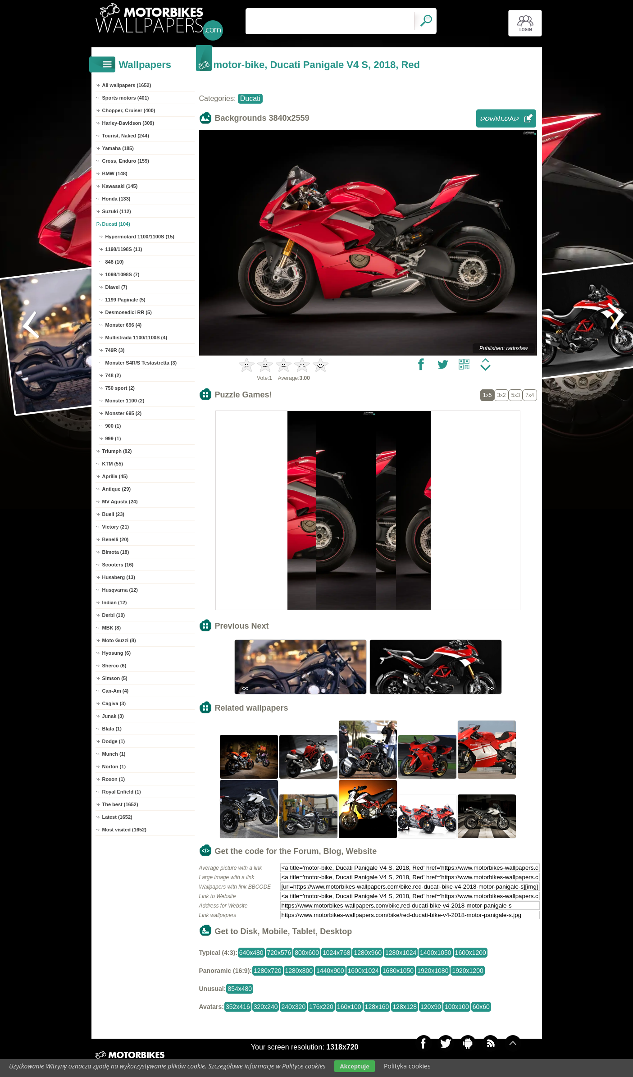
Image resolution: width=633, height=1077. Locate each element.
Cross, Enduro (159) (126, 161)
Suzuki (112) (116, 211)
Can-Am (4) (115, 691)
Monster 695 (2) (123, 413)
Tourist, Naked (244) (125, 135)
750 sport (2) (120, 388)
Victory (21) (115, 526)
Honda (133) (116, 198)
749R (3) (115, 350)
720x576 (279, 952)
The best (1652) (120, 804)
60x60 (481, 1006)
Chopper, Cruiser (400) (128, 110)
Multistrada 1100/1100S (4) (136, 337)
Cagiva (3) (114, 703)
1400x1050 (435, 952)
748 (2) (113, 375)
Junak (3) (113, 716)
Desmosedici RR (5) (128, 312)
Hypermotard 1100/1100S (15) (139, 236)
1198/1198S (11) (123, 249)
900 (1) (113, 426)
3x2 (501, 395)
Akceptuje (354, 1066)
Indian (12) (114, 602)
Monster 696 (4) (123, 325)
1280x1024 (400, 952)
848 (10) (114, 262)
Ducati (250, 98)
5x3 (515, 395)
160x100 (349, 1006)
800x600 (307, 952)
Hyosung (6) (116, 653)
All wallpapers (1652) (126, 85)
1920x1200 (467, 970)
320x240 (266, 1006)
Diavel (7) (116, 287)
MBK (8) (111, 627)
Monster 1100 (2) (125, 400)
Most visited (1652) (124, 829)
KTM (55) (112, 463)
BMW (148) (115, 173)
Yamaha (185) (118, 148)
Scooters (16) (118, 564)
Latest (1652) (117, 817)
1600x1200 (470, 952)
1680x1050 (398, 970)
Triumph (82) (117, 451)
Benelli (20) (115, 539)
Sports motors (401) (125, 97)
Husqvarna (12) (120, 590)
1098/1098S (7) (122, 274)
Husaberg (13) (118, 577)
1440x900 (330, 970)
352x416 (238, 1006)
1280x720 (268, 970)
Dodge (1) (113, 741)
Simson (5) (115, 678)
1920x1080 (432, 970)
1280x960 (368, 952)
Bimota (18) (115, 552)
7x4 (529, 395)
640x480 (251, 952)
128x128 (404, 1006)
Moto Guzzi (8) (119, 640)
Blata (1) (112, 728)
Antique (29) (116, 489)
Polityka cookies (407, 1066)
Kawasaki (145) (120, 186)
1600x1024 (363, 970)
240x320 (293, 1006)
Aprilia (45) (115, 476)
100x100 (457, 1006)
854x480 (240, 988)
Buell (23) (113, 514)
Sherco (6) (114, 665)
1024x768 (337, 952)
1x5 (487, 395)
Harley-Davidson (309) (128, 123)
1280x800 (299, 970)
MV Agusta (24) (120, 501)
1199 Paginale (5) (125, 299)
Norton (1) (114, 766)
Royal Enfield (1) (121, 791)
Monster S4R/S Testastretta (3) (141, 362)
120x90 (430, 1006)
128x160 (377, 1006)
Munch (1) (114, 754)
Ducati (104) (116, 224)
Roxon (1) (113, 779)
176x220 (321, 1006)
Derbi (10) (113, 615)
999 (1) (113, 438)
